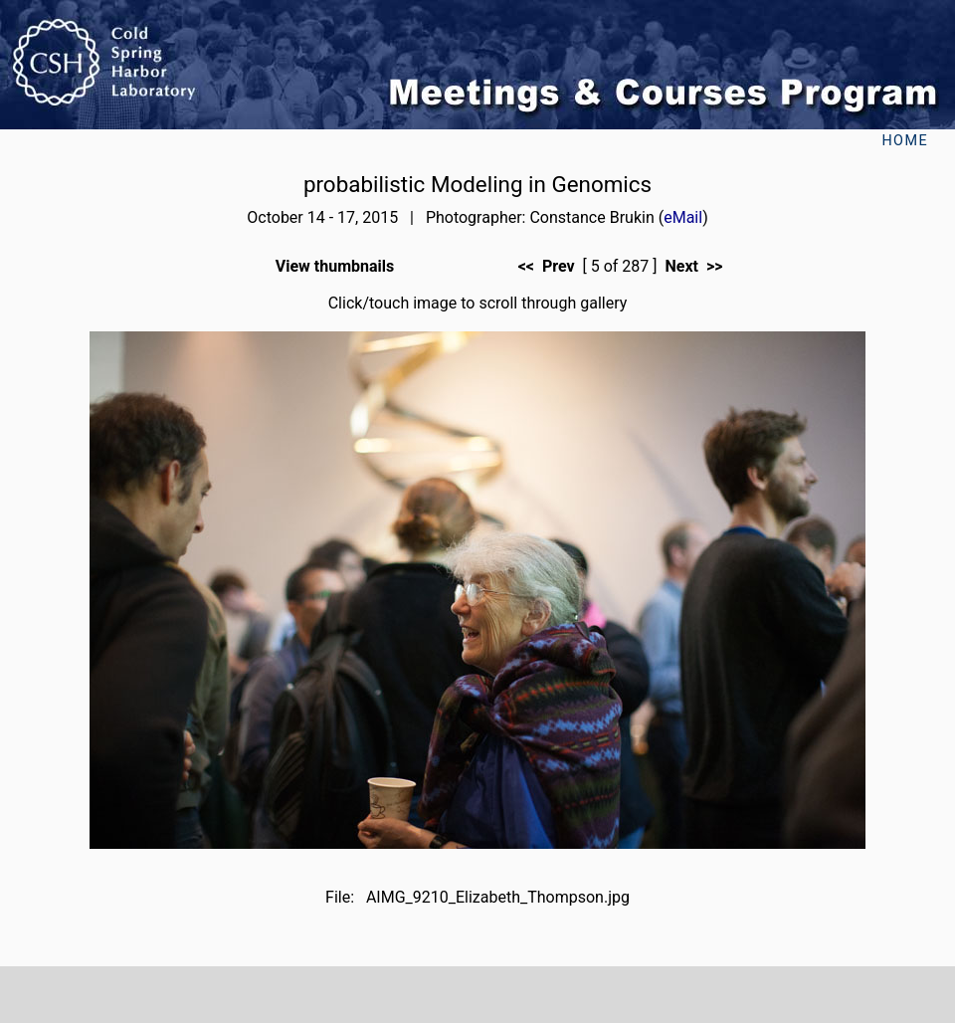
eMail (683, 217)
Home (904, 140)
